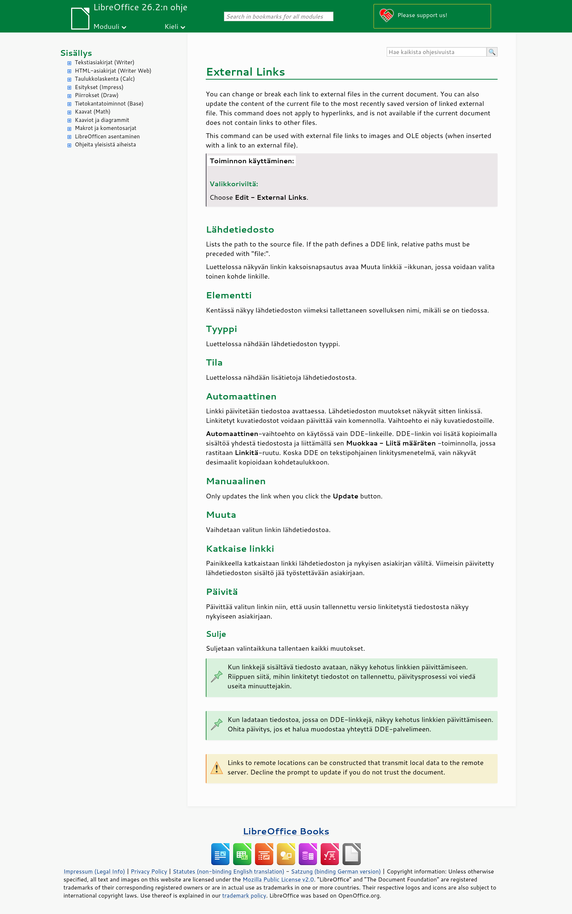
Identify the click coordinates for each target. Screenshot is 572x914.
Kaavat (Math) (93, 111)
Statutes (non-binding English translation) (228, 871)
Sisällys (76, 52)
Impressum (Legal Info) (94, 871)
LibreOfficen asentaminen (107, 136)
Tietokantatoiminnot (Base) (109, 103)
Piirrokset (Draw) (97, 95)
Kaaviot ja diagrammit (102, 120)
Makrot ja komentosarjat (105, 128)
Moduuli (106, 26)
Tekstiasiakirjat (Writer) (105, 62)
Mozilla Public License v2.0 (278, 879)
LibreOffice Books (286, 831)
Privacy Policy (149, 871)
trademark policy (244, 895)
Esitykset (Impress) (99, 87)
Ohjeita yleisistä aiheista (105, 144)
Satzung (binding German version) (336, 871)
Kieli (171, 26)
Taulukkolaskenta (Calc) (105, 79)
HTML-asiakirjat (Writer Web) (113, 70)
